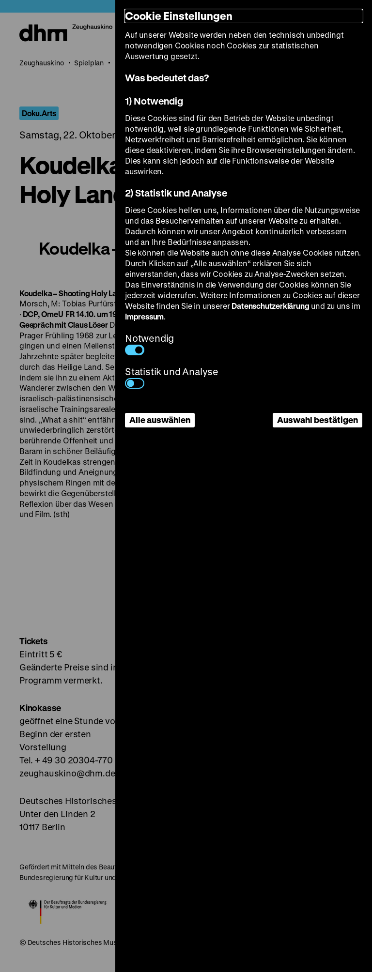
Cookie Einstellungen (178, 16)
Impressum (144, 316)
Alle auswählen (159, 420)
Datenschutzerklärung (270, 305)
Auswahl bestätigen (317, 420)
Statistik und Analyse (171, 377)
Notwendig (149, 343)
